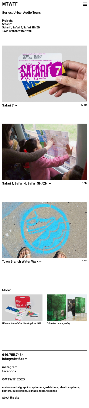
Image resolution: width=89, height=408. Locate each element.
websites (51, 391)
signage (33, 391)
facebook (9, 371)
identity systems (69, 387)
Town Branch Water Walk (17, 31)
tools (42, 391)
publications (20, 391)
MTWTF (10, 4)
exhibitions (51, 387)
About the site (10, 398)
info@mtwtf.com (14, 358)
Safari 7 (7, 24)
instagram (9, 367)
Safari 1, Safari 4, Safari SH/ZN (21, 28)
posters (6, 391)
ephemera (38, 387)
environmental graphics (16, 387)
